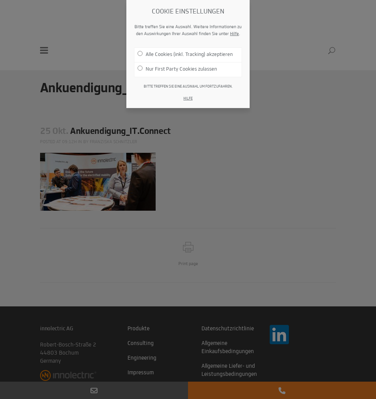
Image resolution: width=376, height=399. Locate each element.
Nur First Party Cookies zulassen (177, 67)
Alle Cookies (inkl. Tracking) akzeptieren (185, 53)
